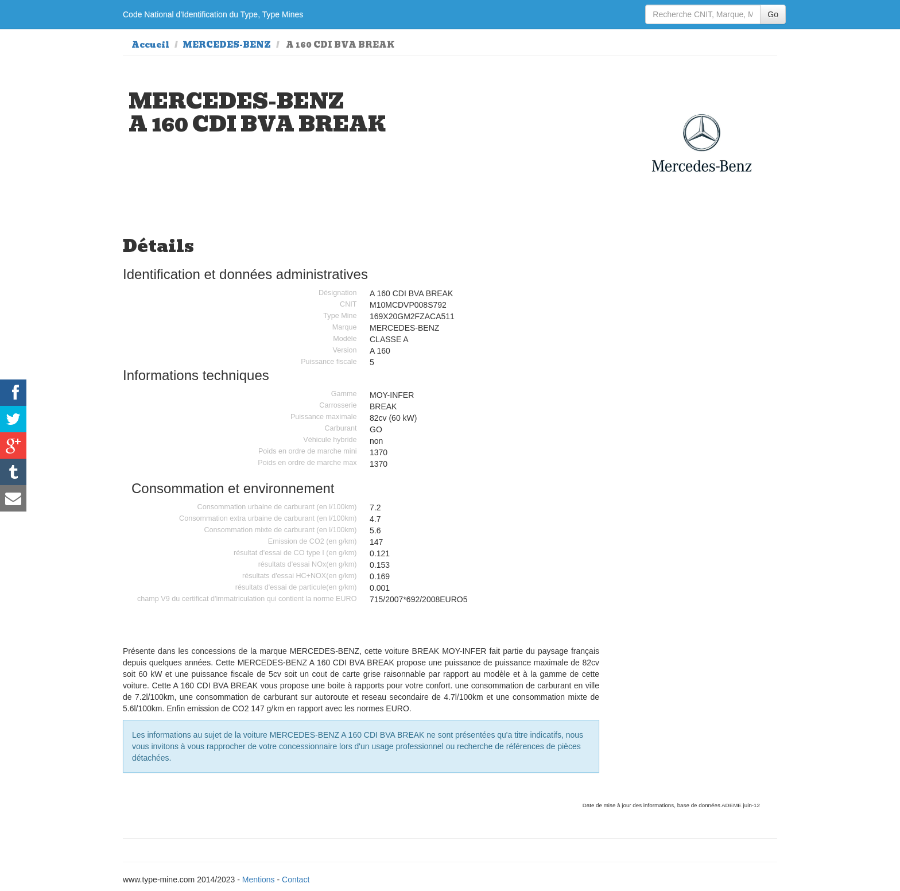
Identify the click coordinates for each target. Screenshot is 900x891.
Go (772, 14)
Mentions (258, 879)
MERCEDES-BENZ (227, 44)
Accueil (150, 44)
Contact (295, 879)
